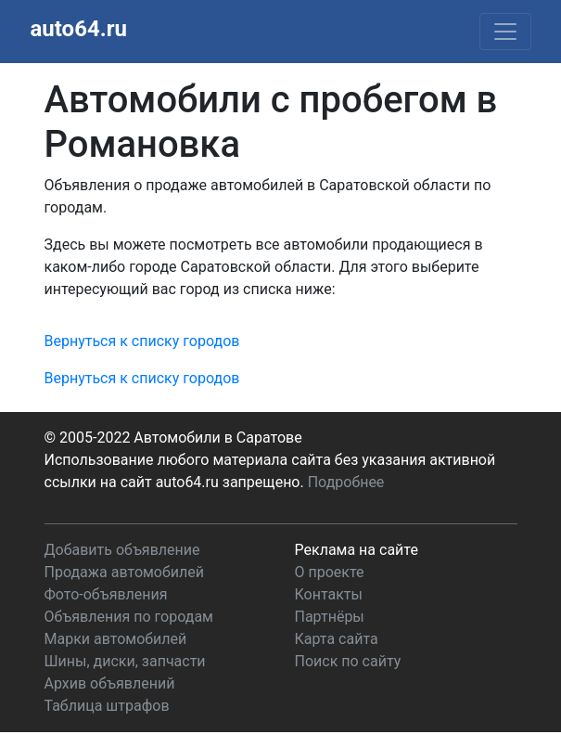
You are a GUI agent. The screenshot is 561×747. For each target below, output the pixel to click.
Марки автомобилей (116, 639)
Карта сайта (336, 639)
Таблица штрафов (107, 706)
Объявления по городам (129, 616)
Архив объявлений (110, 683)
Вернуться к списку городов (142, 341)
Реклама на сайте (356, 550)
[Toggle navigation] (505, 31)
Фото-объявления (106, 594)
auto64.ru (79, 29)
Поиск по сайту (348, 661)
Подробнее (346, 482)
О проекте (329, 572)
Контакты (329, 594)
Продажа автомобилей (124, 572)
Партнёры (329, 616)
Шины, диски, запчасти (125, 661)
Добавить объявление (122, 550)
